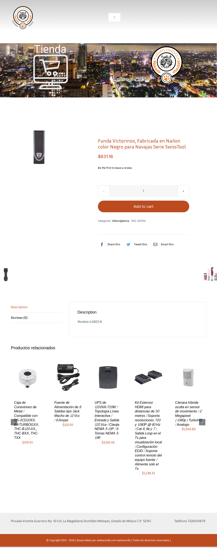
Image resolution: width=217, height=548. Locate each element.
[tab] (36, 307)
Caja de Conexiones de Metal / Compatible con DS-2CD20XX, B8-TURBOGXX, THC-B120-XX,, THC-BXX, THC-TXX (26, 420)
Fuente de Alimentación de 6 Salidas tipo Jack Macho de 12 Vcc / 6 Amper (67, 411)
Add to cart (143, 206)
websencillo (124, 540)
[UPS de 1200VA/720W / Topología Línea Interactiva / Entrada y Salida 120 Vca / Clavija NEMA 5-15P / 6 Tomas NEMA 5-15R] (108, 377)
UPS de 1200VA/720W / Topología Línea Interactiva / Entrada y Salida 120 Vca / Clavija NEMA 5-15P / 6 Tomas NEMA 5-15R (107, 420)
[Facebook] (109, 244)
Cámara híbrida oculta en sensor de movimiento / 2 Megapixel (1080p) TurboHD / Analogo (188, 414)
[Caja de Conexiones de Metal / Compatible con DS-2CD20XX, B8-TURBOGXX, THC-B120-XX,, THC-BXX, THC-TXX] (27, 377)
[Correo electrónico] (162, 244)
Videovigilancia (120, 220)
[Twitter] (135, 244)
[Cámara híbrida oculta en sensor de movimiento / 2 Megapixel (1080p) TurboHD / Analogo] (188, 377)
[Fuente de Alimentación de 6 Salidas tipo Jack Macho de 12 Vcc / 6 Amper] (68, 377)
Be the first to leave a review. (115, 167)
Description (19, 307)
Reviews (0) (19, 317)
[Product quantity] (144, 191)
